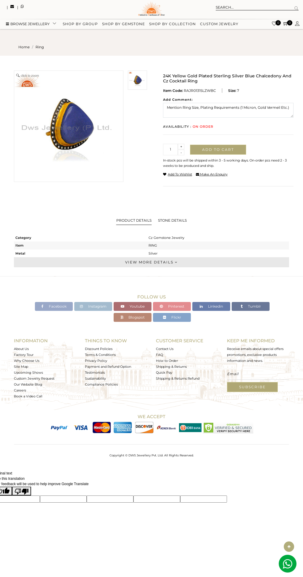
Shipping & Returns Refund (177, 378)
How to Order (167, 361)
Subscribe (252, 387)
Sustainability (95, 378)
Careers (20, 390)
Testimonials (95, 372)
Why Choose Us (26, 361)
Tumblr (251, 306)
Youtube (133, 306)
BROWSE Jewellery (28, 24)
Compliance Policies (101, 384)
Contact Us (164, 349)
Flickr (172, 317)
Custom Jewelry (219, 24)
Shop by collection (172, 24)
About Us (21, 349)
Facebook (54, 306)
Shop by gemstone (123, 24)
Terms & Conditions (100, 355)
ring (40, 47)
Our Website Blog (28, 384)
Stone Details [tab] (172, 220)
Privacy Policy (96, 361)
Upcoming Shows (28, 372)
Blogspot (132, 317)
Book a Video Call (28, 396)
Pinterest (172, 306)
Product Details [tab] (134, 220)
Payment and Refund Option (108, 367)
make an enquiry (212, 174)
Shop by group (80, 24)
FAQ (159, 355)
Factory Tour (23, 355)
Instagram (93, 306)
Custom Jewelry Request (34, 378)
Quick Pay (164, 372)
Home (24, 47)
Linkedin (211, 306)
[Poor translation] (21, 491)
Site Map (21, 367)
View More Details (151, 262)
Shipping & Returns (171, 367)
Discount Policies (98, 349)
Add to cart (218, 149)
